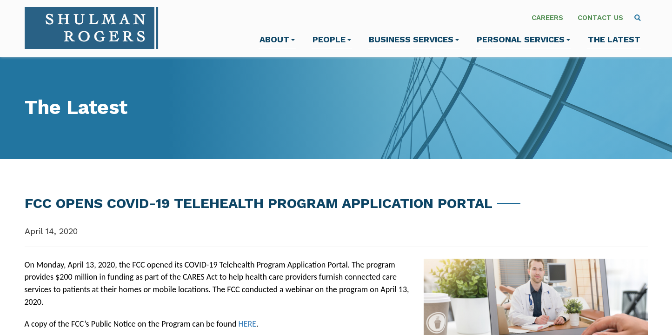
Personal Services (523, 39)
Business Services (414, 39)
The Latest (614, 39)
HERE (248, 324)
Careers (547, 17)
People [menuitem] (332, 39)
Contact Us (600, 17)
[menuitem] (637, 17)
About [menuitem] (277, 39)
